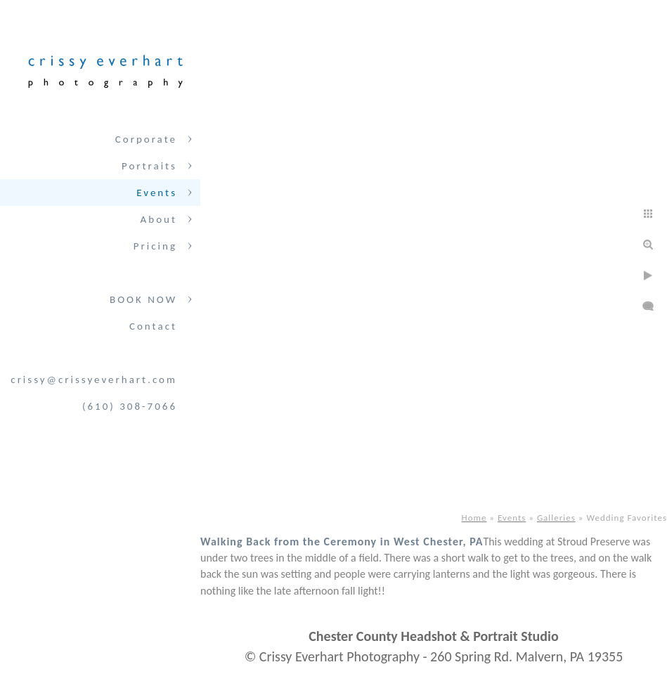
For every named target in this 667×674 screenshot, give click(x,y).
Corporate (146, 139)
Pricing (155, 246)
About (159, 219)
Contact (153, 326)
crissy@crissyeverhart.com (94, 379)
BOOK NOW (143, 299)
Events (156, 192)
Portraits (149, 166)
